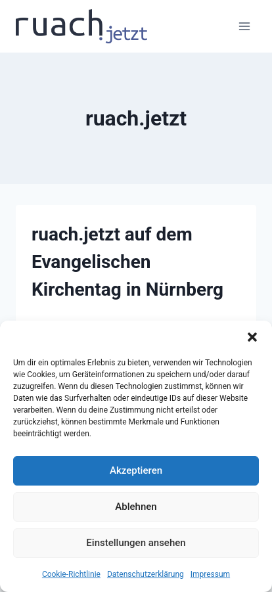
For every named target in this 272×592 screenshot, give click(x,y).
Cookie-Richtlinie (71, 574)
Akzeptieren (136, 470)
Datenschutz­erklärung (145, 574)
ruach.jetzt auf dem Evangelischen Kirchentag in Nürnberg (127, 261)
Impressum (210, 574)
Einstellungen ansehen (135, 543)
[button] (252, 337)
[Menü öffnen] (244, 26)
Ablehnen (135, 506)
